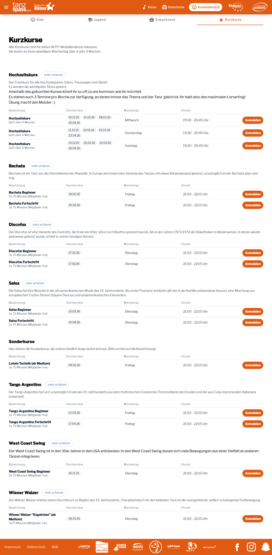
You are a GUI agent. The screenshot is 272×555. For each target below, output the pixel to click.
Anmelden (253, 120)
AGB (55, 547)
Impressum (12, 547)
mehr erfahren (53, 75)
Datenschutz (36, 547)
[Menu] (6, 7)
